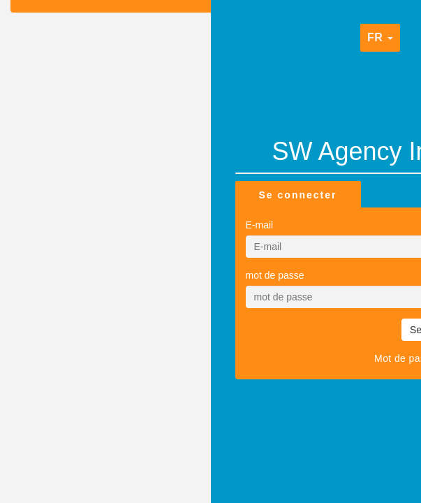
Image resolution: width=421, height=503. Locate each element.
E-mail (260, 225)
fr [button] (380, 37)
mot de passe (275, 275)
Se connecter (298, 195)
